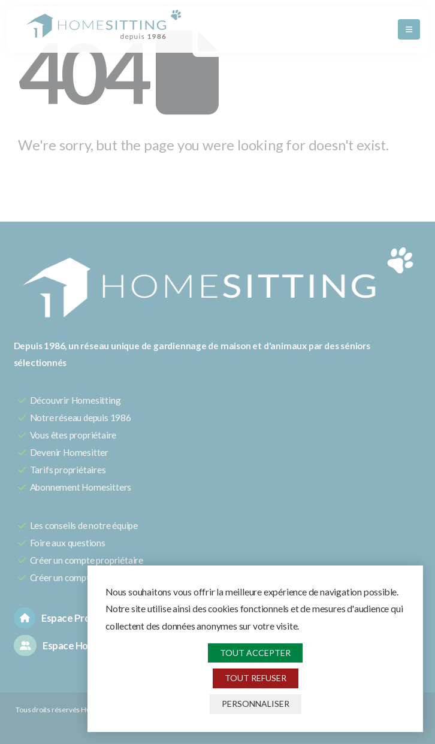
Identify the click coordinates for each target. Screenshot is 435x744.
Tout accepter (255, 653)
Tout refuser (255, 678)
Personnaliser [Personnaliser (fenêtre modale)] (255, 703)
